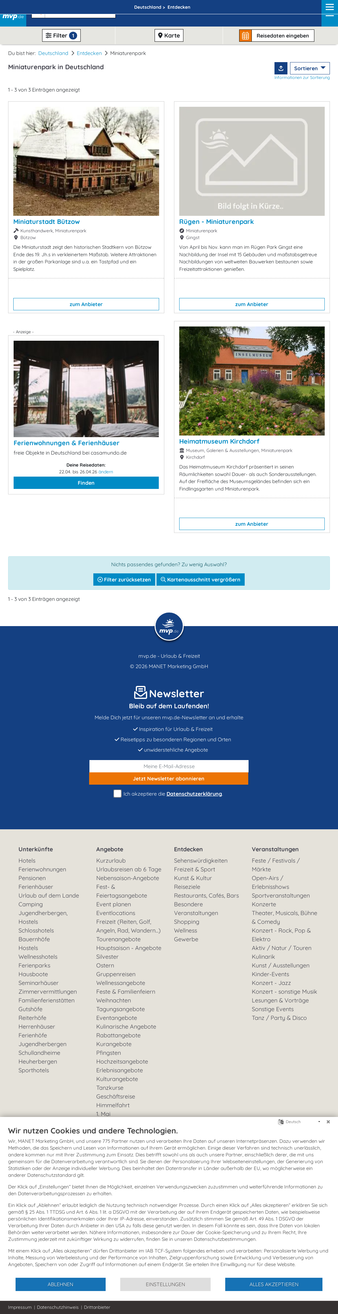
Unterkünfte (35, 849)
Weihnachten (113, 1000)
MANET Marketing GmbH (178, 666)
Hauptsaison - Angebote (128, 948)
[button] (72, 10)
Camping (30, 904)
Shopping (186, 921)
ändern (106, 472)
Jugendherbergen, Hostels (42, 917)
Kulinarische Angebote (126, 1026)
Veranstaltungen (275, 849)
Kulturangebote (117, 1079)
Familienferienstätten (46, 1000)
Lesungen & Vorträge (280, 1000)
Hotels (26, 860)
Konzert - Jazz (271, 983)
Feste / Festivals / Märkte (276, 865)
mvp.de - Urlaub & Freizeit (169, 656)
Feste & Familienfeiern (125, 991)
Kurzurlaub (111, 860)
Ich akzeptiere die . (169, 794)
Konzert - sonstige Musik (284, 991)
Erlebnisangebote (119, 1070)
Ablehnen (60, 1284)
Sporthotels (33, 1070)
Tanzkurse (109, 1087)
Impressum (20, 1307)
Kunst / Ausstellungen (280, 965)
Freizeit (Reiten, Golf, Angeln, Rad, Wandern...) (128, 926)
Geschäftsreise (115, 1096)
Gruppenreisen (115, 974)
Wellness (185, 930)
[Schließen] (328, 1122)
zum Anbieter (86, 304)
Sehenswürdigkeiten (200, 860)
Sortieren (306, 68)
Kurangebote (114, 1044)
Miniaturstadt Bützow (46, 221)
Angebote (109, 849)
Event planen (113, 904)
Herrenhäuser (36, 1026)
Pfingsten (108, 1052)
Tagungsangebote (120, 1009)
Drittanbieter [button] (97, 1307)
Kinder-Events (270, 974)
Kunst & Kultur (193, 878)
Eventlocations (115, 913)
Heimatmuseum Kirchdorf (219, 441)
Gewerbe (186, 939)
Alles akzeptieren (274, 1284)
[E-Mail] (169, 766)
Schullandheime (39, 1052)
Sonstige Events (273, 1009)
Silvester (107, 956)
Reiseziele (187, 886)
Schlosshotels (36, 930)
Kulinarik (263, 956)
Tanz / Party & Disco (279, 1017)
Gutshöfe (30, 1009)
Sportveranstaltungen (281, 895)
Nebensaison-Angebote (127, 878)
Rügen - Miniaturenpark (216, 221)
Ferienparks (34, 965)
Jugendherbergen (42, 1044)
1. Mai (103, 1114)
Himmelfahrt (113, 1105)
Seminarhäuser (38, 983)
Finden (86, 483)
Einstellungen (165, 1284)
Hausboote (33, 974)
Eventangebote (116, 1017)
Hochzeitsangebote (122, 1061)
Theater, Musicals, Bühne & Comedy (284, 917)
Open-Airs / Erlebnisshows (270, 882)
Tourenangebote (118, 939)
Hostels (28, 948)
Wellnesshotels (37, 956)
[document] (169, 1201)
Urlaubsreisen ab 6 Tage (128, 869)
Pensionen (32, 878)
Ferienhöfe (32, 1035)
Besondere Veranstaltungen (196, 908)
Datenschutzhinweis (58, 1307)
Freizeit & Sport (194, 869)
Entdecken (89, 53)
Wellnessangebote (120, 983)
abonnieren (168, 778)
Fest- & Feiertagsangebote (121, 891)
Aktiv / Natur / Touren (281, 948)
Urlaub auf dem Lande (48, 895)
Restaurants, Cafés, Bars (206, 895)
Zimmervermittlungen (47, 991)
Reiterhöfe (32, 1017)
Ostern (105, 965)
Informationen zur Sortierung (302, 77)
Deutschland (53, 53)
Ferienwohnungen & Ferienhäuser (67, 443)
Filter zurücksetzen (124, 579)
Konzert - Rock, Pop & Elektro (281, 935)
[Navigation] (327, 13)
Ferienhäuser (35, 886)
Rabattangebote (118, 1035)
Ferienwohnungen (42, 869)
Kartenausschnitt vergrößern (200, 579)
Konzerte (264, 904)
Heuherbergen (37, 1061)
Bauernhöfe (34, 939)
